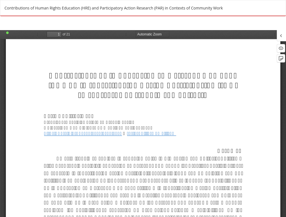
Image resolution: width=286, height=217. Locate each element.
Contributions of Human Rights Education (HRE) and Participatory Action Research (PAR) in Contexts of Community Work (113, 8)
